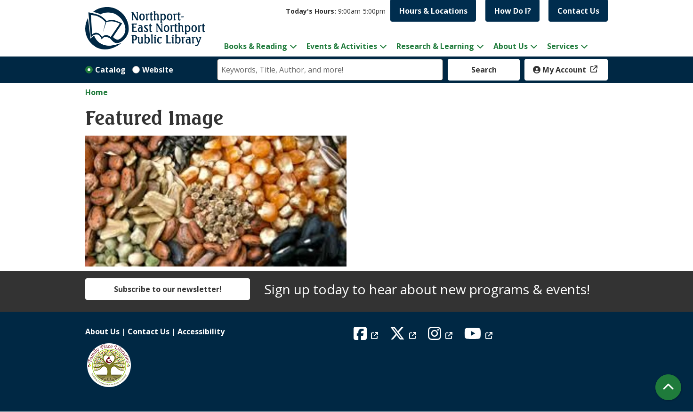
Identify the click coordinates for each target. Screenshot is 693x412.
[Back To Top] (668, 387)
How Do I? (512, 11)
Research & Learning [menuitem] (435, 46)
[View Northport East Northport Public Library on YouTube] (479, 336)
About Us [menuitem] (510, 46)
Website (157, 70)
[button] (336, 11)
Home (96, 92)
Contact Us (578, 11)
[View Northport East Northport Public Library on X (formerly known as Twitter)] (404, 336)
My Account (560, 70)
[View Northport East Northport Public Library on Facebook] (367, 336)
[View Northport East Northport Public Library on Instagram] (441, 336)
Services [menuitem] (562, 46)
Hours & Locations (433, 11)
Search (484, 70)
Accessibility (201, 331)
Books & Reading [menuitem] (255, 46)
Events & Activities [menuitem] (341, 46)
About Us (102, 331)
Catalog (110, 70)
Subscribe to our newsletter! (168, 289)
